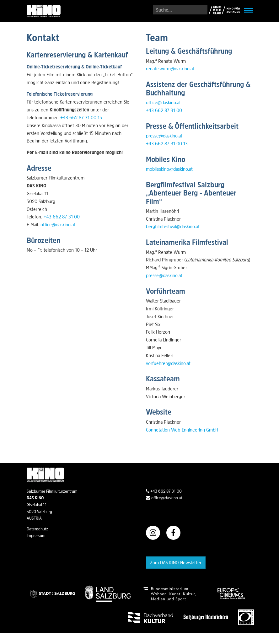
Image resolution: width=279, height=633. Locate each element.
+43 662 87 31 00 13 (167, 143)
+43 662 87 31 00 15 (81, 117)
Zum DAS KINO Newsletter (175, 562)
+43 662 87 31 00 (62, 216)
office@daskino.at (57, 224)
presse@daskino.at (164, 135)
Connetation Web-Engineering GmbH (182, 429)
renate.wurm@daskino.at (170, 68)
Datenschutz (37, 529)
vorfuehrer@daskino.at (168, 363)
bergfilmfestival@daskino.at (173, 226)
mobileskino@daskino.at (169, 169)
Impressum (36, 535)
